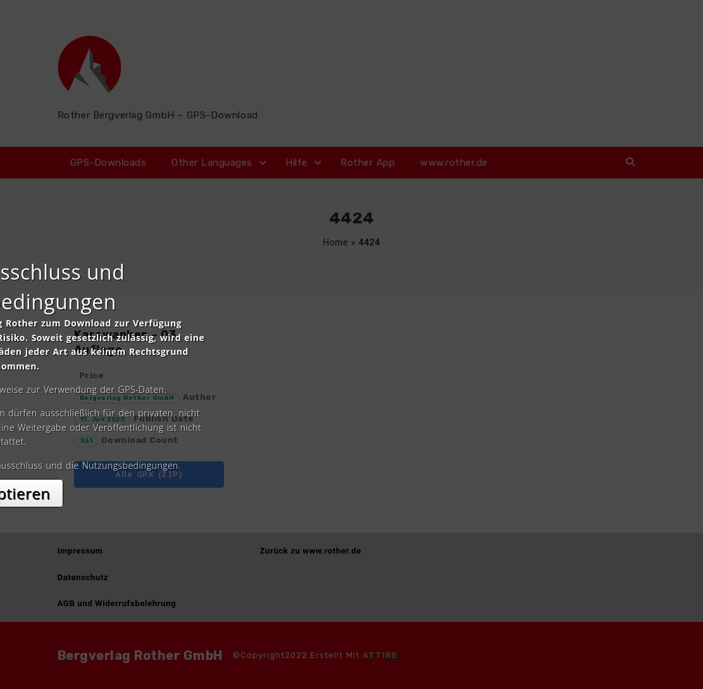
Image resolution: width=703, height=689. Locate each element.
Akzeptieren (351, 457)
